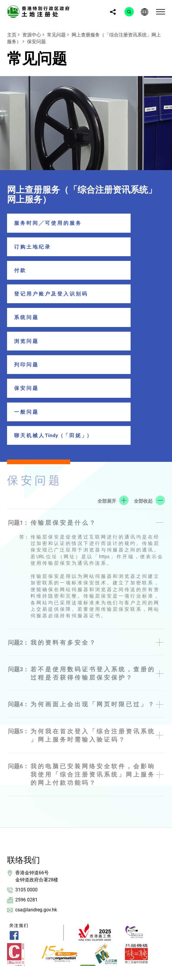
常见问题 (56, 35)
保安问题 (36, 41)
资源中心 (31, 35)
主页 (11, 35)
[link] (39, 11)
